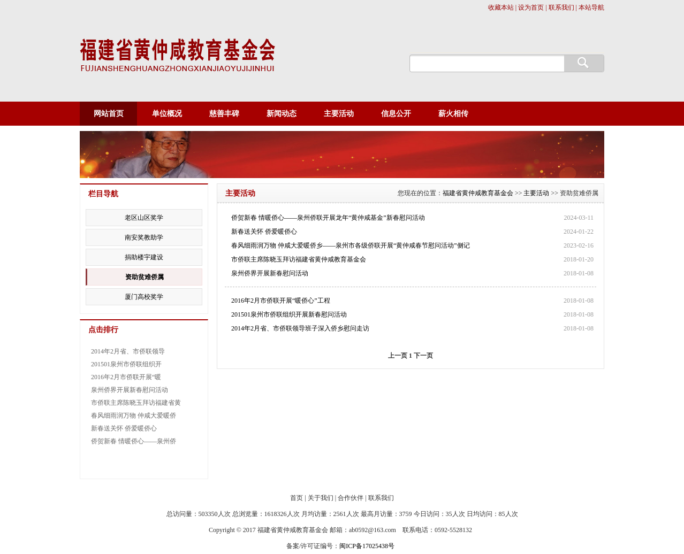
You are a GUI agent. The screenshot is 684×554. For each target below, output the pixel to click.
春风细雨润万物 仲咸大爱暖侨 (133, 415)
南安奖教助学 (144, 237)
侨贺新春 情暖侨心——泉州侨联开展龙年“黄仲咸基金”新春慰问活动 (328, 217)
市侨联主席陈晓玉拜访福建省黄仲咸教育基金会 (298, 259)
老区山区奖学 (144, 217)
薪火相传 (453, 114)
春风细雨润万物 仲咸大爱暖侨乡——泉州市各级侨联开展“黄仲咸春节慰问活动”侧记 (350, 245)
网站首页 (109, 114)
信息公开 (396, 114)
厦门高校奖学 (144, 297)
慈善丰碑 (224, 114)
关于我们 (320, 498)
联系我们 (381, 498)
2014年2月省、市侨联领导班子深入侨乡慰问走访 (300, 328)
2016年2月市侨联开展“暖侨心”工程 (280, 300)
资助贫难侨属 (144, 277)
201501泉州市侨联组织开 (126, 364)
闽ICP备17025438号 (366, 546)
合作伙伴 (350, 498)
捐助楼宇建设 (144, 257)
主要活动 (339, 114)
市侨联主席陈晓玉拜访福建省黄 (136, 402)
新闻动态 (282, 114)
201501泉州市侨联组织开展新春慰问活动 (289, 314)
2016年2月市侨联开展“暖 (126, 377)
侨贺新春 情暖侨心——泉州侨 (133, 441)
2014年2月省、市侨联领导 (128, 351)
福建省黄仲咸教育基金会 (478, 193)
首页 (296, 498)
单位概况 (167, 114)
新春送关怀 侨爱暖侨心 (264, 231)
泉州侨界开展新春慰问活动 (269, 273)
